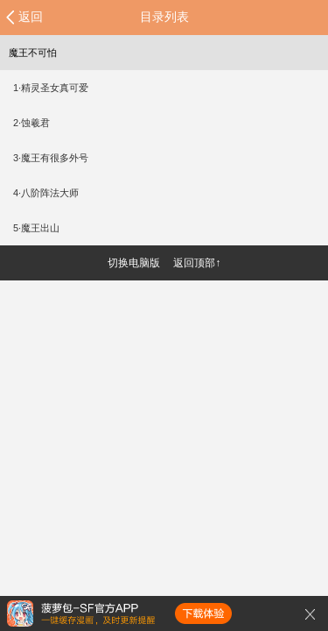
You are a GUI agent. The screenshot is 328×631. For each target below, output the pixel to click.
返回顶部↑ (196, 263)
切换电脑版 (134, 263)
